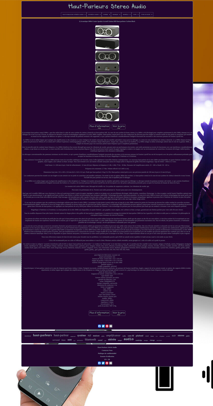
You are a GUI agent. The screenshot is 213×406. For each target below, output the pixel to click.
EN (105, 359)
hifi (89, 335)
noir (174, 335)
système (81, 335)
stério (102, 336)
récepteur (162, 336)
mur (157, 336)
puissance (80, 340)
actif (105, 340)
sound (100, 340)
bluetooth (90, 339)
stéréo (112, 339)
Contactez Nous (107, 350)
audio (129, 339)
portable (168, 336)
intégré (120, 340)
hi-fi (74, 340)
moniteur (28, 336)
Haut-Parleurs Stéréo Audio (107, 347)
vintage (152, 340)
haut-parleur (61, 335)
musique (146, 340)
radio (124, 336)
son (70, 339)
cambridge (138, 340)
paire (188, 336)
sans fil (131, 335)
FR (109, 359)
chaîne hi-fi (72, 336)
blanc (63, 340)
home (152, 336)
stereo (181, 335)
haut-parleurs (42, 335)
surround (56, 340)
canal (147, 336)
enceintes (159, 340)
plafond (139, 335)
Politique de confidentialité (107, 353)
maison (96, 335)
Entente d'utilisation (107, 356)
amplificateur (113, 335)
